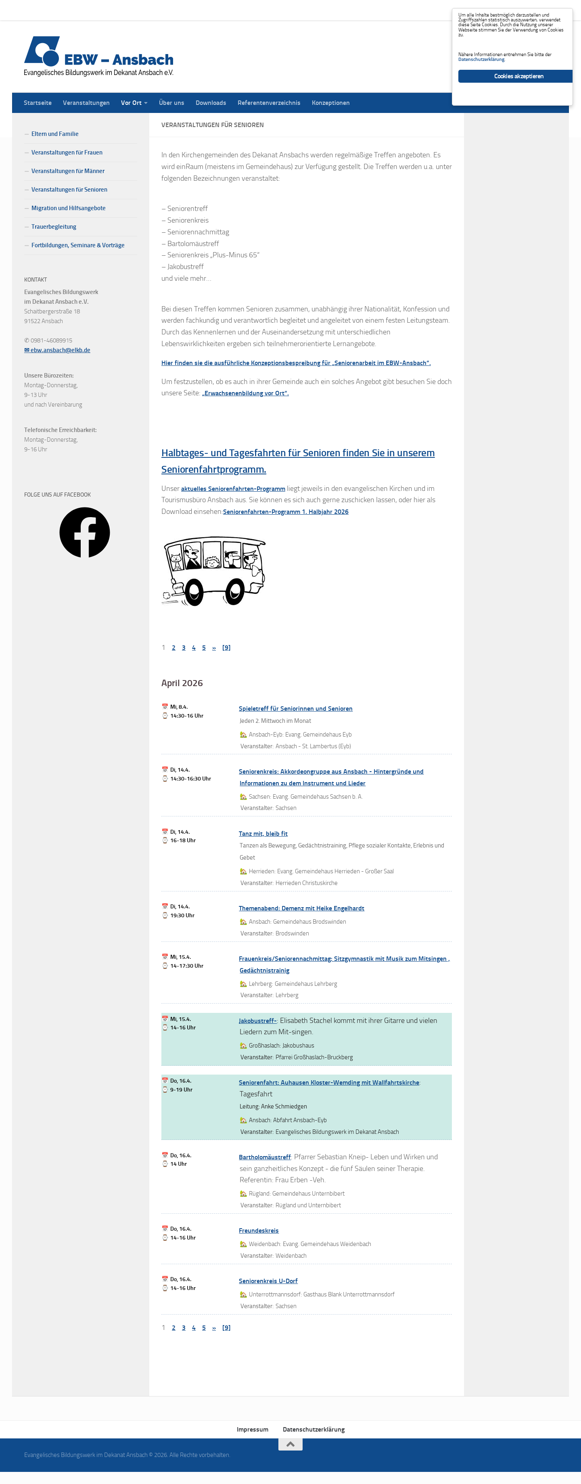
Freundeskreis (261, 1242)
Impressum (252, 1442)
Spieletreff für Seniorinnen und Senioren (302, 720)
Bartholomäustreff (268, 1169)
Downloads (205, 10)
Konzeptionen (325, 10)
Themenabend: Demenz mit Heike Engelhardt (308, 920)
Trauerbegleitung (53, 226)
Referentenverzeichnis (263, 10)
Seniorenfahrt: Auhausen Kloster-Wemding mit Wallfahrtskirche (338, 1094)
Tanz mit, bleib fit (265, 845)
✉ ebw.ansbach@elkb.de (57, 350)
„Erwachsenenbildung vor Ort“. (250, 404)
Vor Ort (125, 10)
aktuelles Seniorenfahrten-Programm (240, 500)
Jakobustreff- (259, 1032)
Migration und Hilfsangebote (68, 208)
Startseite (32, 10)
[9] (228, 659)
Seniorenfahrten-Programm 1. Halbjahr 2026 (293, 524)
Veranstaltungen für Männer (67, 171)
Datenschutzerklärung (314, 1442)
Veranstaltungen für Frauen (66, 152)
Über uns (165, 10)
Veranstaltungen (80, 10)
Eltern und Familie (55, 134)
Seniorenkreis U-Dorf (272, 1293)
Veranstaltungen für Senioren (69, 189)
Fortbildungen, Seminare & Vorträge (78, 245)
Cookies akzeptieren (519, 104)
